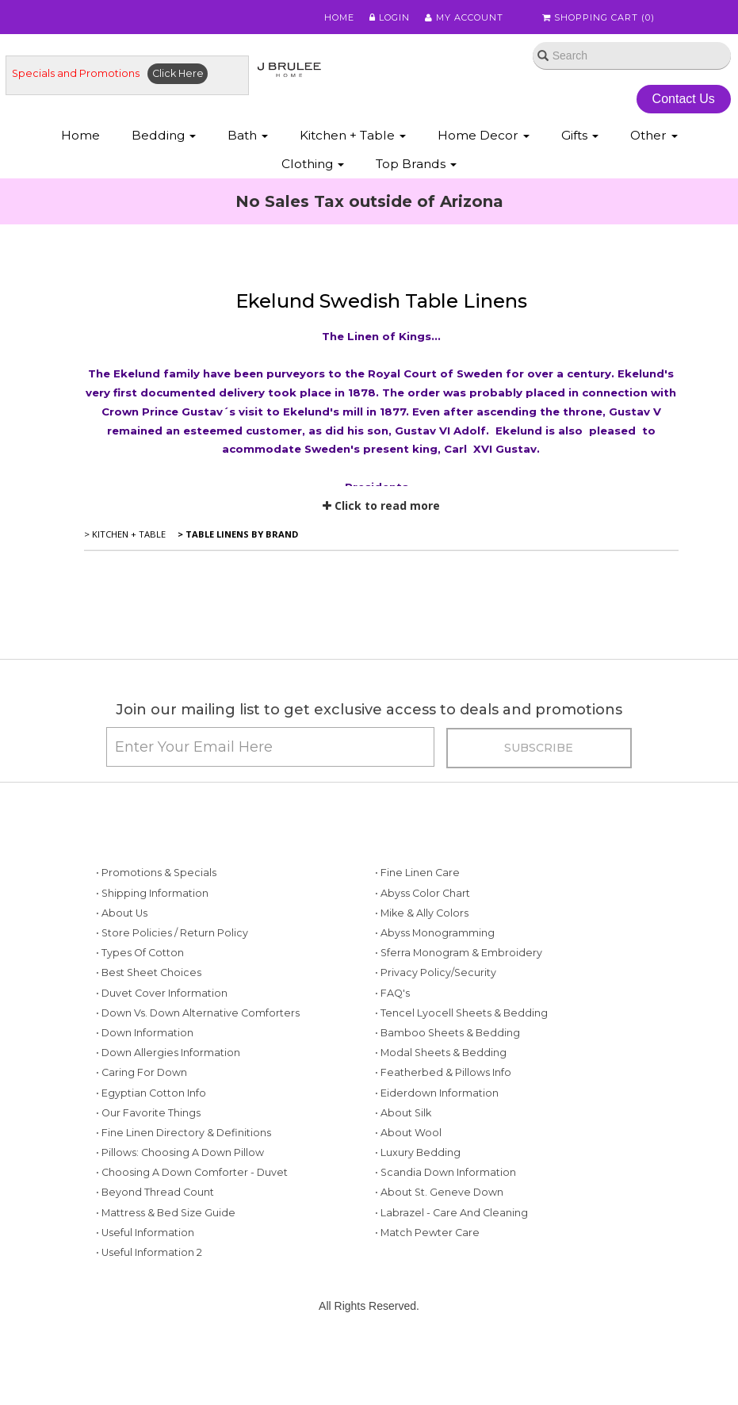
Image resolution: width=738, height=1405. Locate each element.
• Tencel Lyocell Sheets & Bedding (461, 1013)
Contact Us (683, 98)
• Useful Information (145, 1232)
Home (339, 17)
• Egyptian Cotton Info (151, 1093)
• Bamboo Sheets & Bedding (447, 1033)
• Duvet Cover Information (162, 993)
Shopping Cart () (598, 17)
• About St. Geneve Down (439, 1192)
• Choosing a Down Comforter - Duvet (192, 1172)
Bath (248, 135)
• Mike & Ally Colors (421, 913)
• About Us (121, 913)
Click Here (178, 73)
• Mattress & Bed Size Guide (165, 1213)
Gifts (579, 135)
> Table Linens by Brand (236, 534)
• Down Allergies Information (168, 1053)
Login (389, 17)
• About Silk (403, 1113)
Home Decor (484, 135)
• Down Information (144, 1033)
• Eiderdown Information (437, 1093)
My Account (464, 17)
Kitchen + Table (353, 135)
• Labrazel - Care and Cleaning (451, 1213)
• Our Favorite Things (148, 1113)
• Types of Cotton (140, 953)
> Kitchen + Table (125, 534)
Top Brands (416, 163)
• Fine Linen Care (417, 873)
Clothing (312, 163)
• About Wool (408, 1133)
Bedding (164, 135)
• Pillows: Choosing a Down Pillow (180, 1152)
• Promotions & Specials (156, 873)
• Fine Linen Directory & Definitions (183, 1133)
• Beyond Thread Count (155, 1192)
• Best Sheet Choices (148, 972)
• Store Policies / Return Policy (172, 933)
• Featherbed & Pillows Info (443, 1072)
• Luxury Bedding (418, 1152)
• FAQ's (392, 993)
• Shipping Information (152, 893)
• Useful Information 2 (149, 1252)
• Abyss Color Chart (422, 893)
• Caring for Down (141, 1072)
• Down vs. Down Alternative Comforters (198, 1013)
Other (654, 135)
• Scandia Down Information (445, 1172)
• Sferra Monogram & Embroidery (458, 953)
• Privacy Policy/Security (435, 972)
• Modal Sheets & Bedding (441, 1053)
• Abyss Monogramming (435, 933)
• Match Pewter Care (427, 1232)
